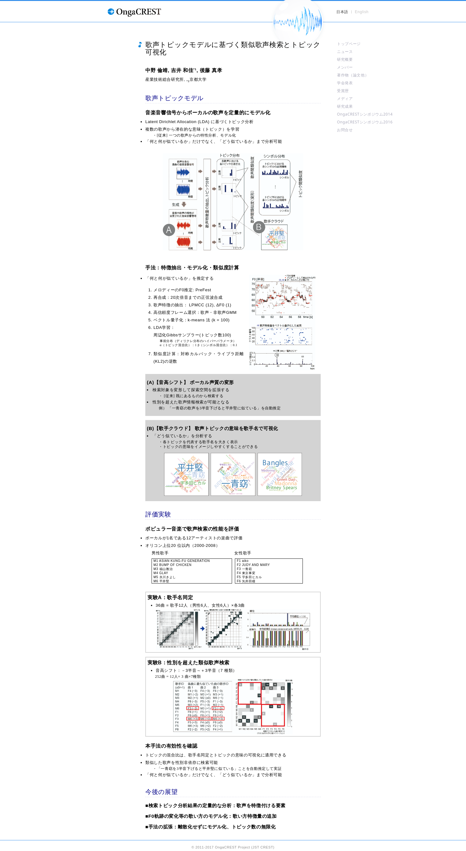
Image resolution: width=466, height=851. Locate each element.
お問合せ (345, 129)
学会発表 (345, 83)
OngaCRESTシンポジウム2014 (365, 114)
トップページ (349, 43)
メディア (345, 98)
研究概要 (345, 59)
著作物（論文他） (353, 75)
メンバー (345, 67)
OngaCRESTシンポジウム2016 (365, 122)
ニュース (345, 51)
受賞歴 (343, 90)
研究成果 (345, 106)
